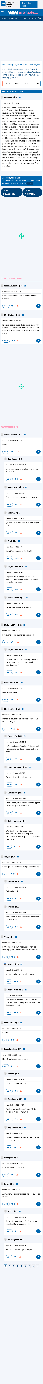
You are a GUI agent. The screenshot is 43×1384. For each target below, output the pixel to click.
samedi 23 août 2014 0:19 (14, 655)
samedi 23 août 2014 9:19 (14, 1133)
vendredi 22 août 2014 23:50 (16, 465)
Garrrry (11, 881)
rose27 (11, 964)
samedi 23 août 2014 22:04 (11, 321)
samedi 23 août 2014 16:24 (15, 970)
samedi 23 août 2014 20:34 (11, 292)
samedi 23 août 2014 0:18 (14, 572)
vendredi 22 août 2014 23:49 (16, 742)
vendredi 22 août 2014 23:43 (12, 688)
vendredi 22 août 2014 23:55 (16, 799)
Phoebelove (9, 709)
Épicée (23, 19)
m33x (10, 1211)
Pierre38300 (13, 990)
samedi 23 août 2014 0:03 (15, 519)
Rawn (6, 1184)
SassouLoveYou (11, 286)
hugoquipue (13, 1128)
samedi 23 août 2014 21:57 (15, 827)
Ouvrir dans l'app (26, 4)
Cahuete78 (12, 736)
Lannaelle (8, 98)
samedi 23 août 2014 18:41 (11, 103)
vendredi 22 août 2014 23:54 (16, 913)
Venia (6, 937)
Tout (4, 19)
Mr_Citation (9, 315)
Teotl (10, 541)
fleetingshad (13, 487)
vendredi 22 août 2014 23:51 (15, 493)
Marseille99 (9, 1023)
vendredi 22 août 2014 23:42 (12, 440)
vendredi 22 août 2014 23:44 (12, 863)
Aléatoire (13, 19)
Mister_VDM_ (10, 625)
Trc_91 (7, 857)
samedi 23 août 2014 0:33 (15, 1105)
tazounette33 (13, 598)
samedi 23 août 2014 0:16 (14, 547)
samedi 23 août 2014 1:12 (14, 603)
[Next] (37, 1266)
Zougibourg (13, 1099)
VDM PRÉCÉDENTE (9, 192)
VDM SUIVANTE (30, 192)
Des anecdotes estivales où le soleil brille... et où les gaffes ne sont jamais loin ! (21, 181)
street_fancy (9, 683)
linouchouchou (10, 1049)
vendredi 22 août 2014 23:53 (16, 1217)
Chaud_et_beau (15, 767)
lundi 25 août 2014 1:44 (14, 996)
